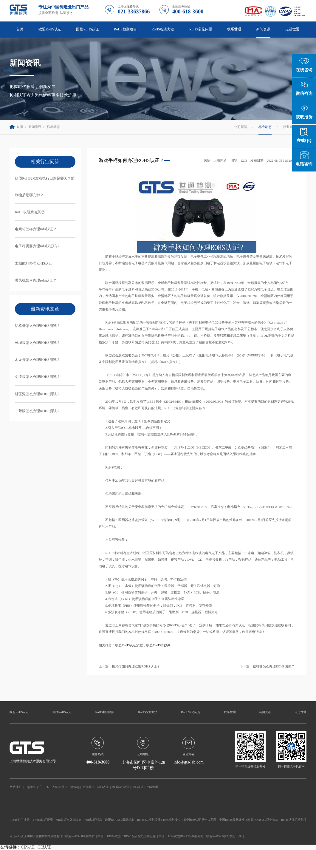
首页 (20, 29)
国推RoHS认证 (87, 29)
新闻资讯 (263, 29)
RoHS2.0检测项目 (148, 819)
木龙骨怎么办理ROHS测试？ (37, 360)
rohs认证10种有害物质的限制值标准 (39, 836)
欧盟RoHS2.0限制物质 (80, 836)
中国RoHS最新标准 (231, 819)
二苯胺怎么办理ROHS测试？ (37, 411)
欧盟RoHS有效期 (158, 645)
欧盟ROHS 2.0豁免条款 (262, 819)
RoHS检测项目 (125, 29)
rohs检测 (152, 787)
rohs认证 (103, 787)
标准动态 (53, 127)
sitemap (75, 787)
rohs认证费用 (44, 819)
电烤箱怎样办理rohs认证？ (36, 229)
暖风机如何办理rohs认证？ (36, 280)
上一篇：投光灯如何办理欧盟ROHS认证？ (129, 666)
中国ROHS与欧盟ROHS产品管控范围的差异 (126, 836)
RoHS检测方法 (162, 29)
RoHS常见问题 (200, 29)
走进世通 (292, 29)
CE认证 (28, 847)
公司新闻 (240, 127)
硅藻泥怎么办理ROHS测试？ (37, 394)
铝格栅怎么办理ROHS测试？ (37, 326)
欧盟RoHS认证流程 (129, 645)
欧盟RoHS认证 (49, 29)
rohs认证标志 (93, 819)
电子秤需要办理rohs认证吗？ (37, 246)
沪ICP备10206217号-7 (52, 787)
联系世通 (234, 29)
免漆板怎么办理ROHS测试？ (37, 377)
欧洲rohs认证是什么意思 (200, 819)
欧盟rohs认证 (121, 787)
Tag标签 (30, 787)
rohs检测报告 (171, 819)
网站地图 (15, 787)
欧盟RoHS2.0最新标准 (119, 819)
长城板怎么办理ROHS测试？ (37, 343)
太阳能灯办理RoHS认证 (33, 263)
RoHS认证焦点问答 (30, 212)
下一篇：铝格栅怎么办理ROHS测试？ (267, 666)
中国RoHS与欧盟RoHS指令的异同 (181, 836)
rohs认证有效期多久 (69, 819)
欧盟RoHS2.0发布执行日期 (223, 836)
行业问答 (289, 127)
